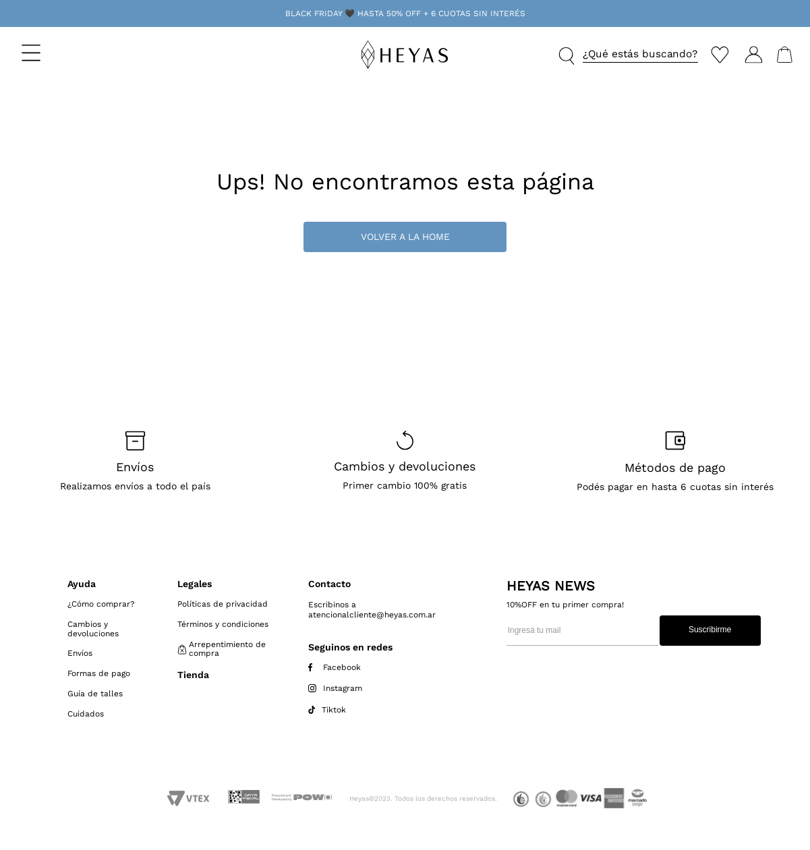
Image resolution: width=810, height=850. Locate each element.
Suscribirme (710, 629)
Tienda (193, 674)
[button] (69, 52)
